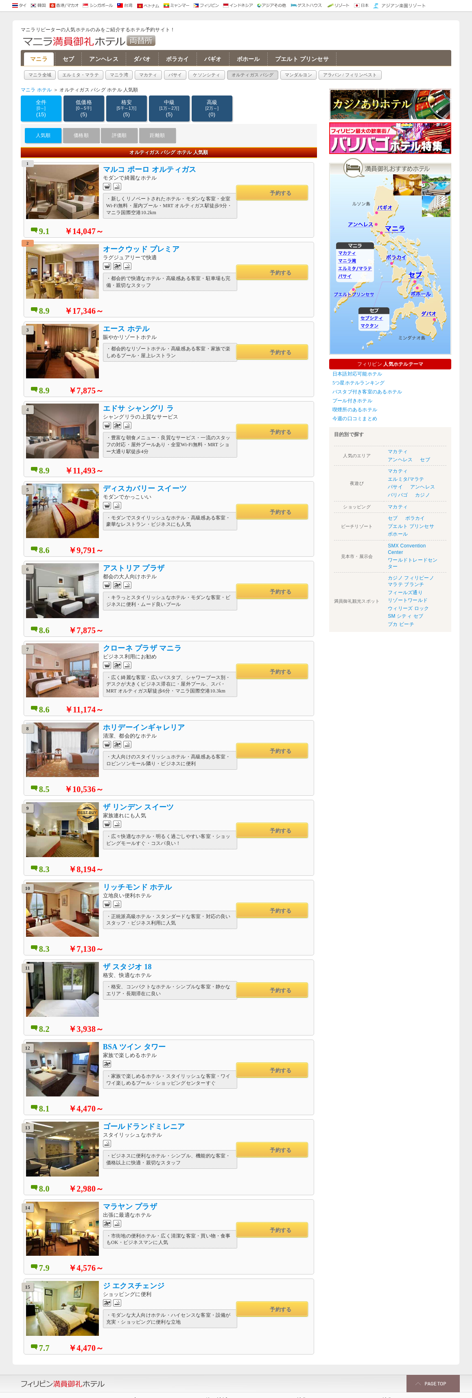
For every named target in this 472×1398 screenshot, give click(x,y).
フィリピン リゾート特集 (313, 1227)
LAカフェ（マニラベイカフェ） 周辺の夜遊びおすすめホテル (405, 1310)
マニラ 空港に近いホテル (313, 1282)
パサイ (175, 74)
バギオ (213, 59)
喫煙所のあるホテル (354, 409)
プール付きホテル (352, 401)
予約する (283, 193)
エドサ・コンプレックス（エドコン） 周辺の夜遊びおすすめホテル (405, 1289)
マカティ (148, 74)
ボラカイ (177, 59)
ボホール (248, 59)
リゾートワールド (408, 600)
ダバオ (142, 59)
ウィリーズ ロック (408, 608)
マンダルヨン (298, 74)
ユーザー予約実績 (305, 1234)
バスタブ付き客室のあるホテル (367, 392)
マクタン (140, 1171)
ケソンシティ (206, 74)
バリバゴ (398, 495)
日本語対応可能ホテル (357, 374)
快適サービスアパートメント (317, 1165)
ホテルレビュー (302, 1199)
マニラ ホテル (36, 90)
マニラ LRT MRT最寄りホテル (318, 1213)
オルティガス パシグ (49, 1199)
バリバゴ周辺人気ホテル (312, 1220)
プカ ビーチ (401, 624)
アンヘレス (103, 59)
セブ (68, 59)
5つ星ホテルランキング (358, 383)
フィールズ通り (405, 592)
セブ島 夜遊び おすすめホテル (404, 1275)
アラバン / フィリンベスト (350, 74)
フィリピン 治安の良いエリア (403, 1337)
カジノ (422, 495)
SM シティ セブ (405, 616)
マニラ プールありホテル (313, 1261)
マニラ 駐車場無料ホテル (313, 1254)
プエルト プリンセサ (302, 59)
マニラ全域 (39, 74)
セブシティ (142, 1165)
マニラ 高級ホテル (390, 1358)
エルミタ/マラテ (406, 479)
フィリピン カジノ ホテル (313, 1206)
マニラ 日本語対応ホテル (313, 1275)
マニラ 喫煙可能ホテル (310, 1268)
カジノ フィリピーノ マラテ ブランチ (411, 581)
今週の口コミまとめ (354, 418)
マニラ (39, 59)
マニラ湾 (119, 74)
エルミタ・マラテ (80, 74)
